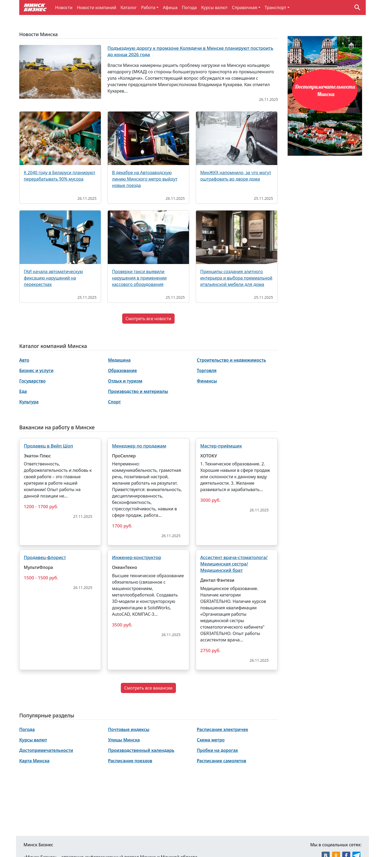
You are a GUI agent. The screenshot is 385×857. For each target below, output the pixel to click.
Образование (122, 370)
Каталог (129, 7)
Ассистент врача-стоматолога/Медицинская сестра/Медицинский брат (234, 563)
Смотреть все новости (148, 319)
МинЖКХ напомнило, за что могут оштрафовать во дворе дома (235, 176)
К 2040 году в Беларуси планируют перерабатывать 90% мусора (59, 176)
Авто (24, 360)
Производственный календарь (141, 750)
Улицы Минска (124, 740)
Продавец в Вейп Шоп (48, 446)
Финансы (207, 381)
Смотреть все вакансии (148, 688)
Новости (63, 7)
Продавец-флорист (45, 557)
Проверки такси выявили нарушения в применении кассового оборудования (139, 278)
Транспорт (275, 7)
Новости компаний (96, 7)
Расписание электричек (222, 729)
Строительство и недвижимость (231, 360)
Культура (28, 402)
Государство (32, 381)
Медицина (119, 360)
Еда (23, 391)
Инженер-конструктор (136, 557)
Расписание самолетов (221, 761)
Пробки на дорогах (217, 750)
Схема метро (211, 740)
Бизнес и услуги (36, 370)
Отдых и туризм (125, 381)
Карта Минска (34, 761)
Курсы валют (214, 7)
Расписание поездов (130, 761)
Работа (148, 7)
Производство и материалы (138, 391)
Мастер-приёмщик (221, 446)
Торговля (207, 370)
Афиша (170, 7)
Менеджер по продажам (139, 446)
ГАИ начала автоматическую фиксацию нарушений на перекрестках (53, 278)
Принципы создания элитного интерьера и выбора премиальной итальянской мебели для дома (236, 278)
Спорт (114, 402)
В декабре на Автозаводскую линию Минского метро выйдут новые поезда (145, 179)
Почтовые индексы (128, 729)
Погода (189, 7)
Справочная (244, 7)
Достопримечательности (46, 750)
